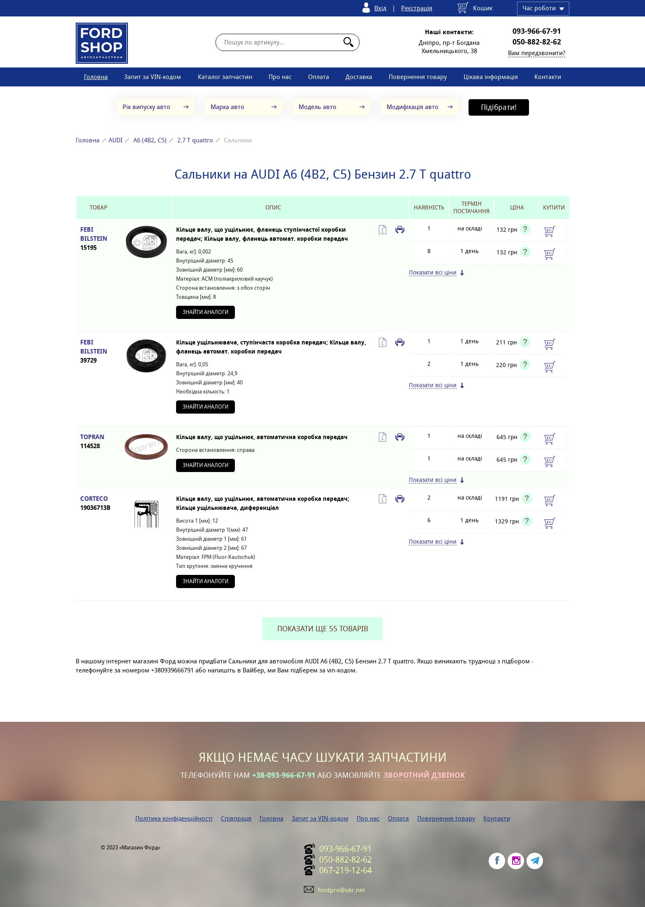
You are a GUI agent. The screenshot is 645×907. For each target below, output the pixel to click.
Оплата (318, 77)
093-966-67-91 (537, 31)
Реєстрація (416, 8)
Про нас (280, 77)
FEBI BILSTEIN (98, 239)
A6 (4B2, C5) (150, 140)
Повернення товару (418, 77)
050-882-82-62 (537, 42)
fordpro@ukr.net (341, 890)
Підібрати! (499, 107)
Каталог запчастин (225, 77)
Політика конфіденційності (174, 818)
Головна (96, 77)
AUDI (116, 140)
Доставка (359, 77)
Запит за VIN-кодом (152, 77)
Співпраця (236, 818)
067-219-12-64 (345, 870)
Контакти (547, 77)
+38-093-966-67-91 (284, 775)
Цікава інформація (491, 77)
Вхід (380, 8)
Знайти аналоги (205, 312)
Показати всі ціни (433, 272)
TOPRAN (98, 442)
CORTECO (98, 503)
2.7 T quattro (195, 140)
